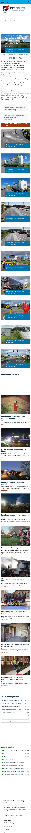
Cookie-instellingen (10, 823)
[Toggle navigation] (5, 13)
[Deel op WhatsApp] (17, 58)
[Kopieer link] (20, 58)
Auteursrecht (8, 826)
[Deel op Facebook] (14, 58)
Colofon (6, 830)
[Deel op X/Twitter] (10, 58)
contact (14, 817)
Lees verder (4, 490)
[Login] (29, 2)
